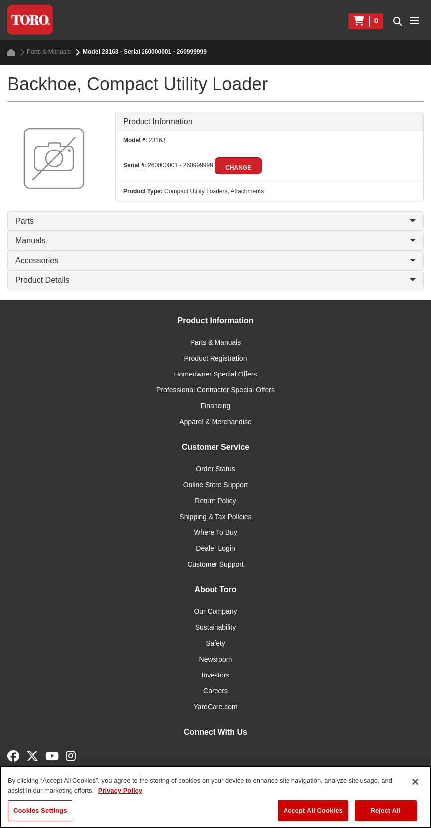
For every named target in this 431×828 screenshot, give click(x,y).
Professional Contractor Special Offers (215, 390)
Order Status (215, 469)
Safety (215, 643)
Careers (215, 691)
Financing (216, 406)
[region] (215, 797)
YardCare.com (215, 707)
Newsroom (215, 659)
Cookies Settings (40, 810)
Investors (216, 675)
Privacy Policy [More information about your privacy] (120, 790)
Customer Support (215, 564)
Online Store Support (215, 485)
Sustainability (215, 627)
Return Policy (215, 501)
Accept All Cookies (313, 810)
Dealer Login (215, 548)
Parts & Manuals (45, 52)
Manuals (215, 240)
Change (238, 167)
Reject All (385, 810)
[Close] (415, 782)
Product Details (215, 280)
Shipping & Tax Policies (215, 517)
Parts (215, 221)
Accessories (215, 260)
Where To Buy (215, 532)
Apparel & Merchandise (215, 422)
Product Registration (215, 358)
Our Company (215, 611)
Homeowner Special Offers (215, 374)
